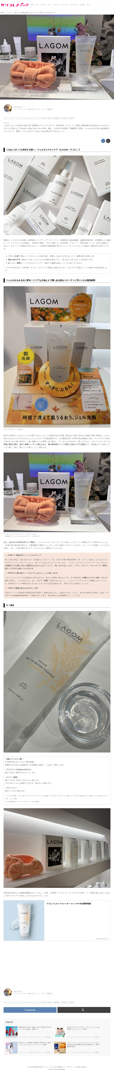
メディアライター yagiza (23, 109)
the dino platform (59, 1069)
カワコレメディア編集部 (43, 109)
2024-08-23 (18, 107)
